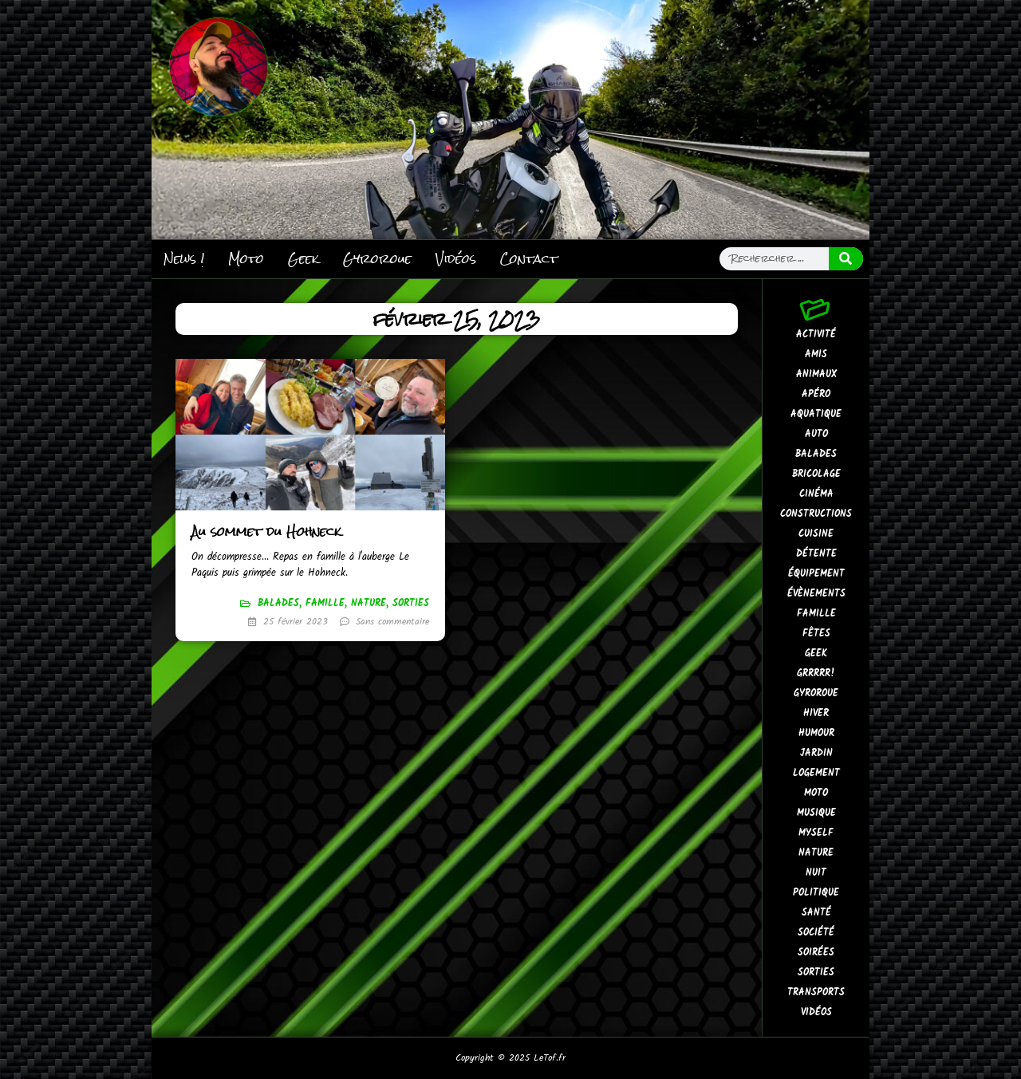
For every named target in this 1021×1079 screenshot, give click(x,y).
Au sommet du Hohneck (266, 531)
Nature (368, 603)
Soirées (816, 952)
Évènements (816, 593)
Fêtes (816, 633)
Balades (278, 603)
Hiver (816, 713)
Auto (816, 434)
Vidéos (456, 259)
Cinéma (816, 494)
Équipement (816, 573)
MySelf (816, 833)
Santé (816, 912)
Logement (816, 773)
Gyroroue (377, 259)
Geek (303, 259)
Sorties (410, 603)
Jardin (816, 753)
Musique (816, 813)
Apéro (816, 394)
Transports (816, 992)
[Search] (846, 258)
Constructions (816, 514)
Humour (816, 733)
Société (816, 932)
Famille (325, 603)
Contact (529, 259)
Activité (816, 334)
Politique (816, 892)
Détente (816, 553)
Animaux (816, 374)
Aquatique (816, 414)
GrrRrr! (816, 673)
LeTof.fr (550, 1057)
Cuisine (816, 533)
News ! (184, 259)
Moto (246, 259)
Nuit (816, 872)
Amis (816, 354)
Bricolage (816, 474)
